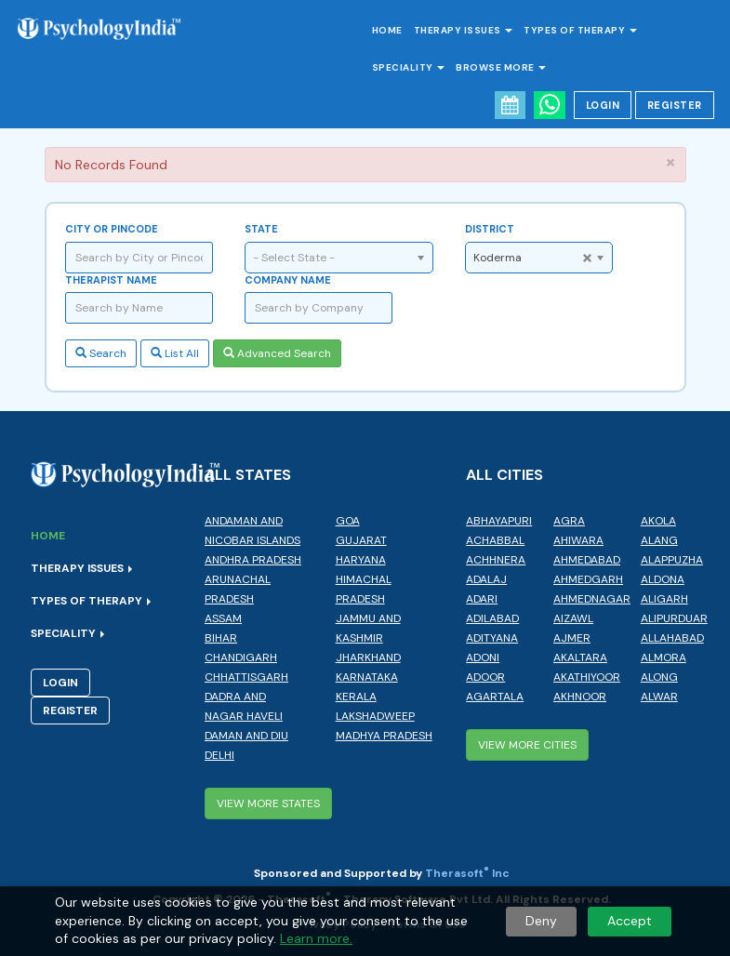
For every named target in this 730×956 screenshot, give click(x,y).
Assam (223, 618)
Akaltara (580, 657)
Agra (569, 520)
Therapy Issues (463, 30)
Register (674, 105)
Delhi (219, 755)
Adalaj (486, 579)
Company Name (288, 279)
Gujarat (361, 540)
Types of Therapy (580, 30)
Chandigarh (241, 657)
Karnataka (367, 677)
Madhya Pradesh (384, 735)
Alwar (659, 696)
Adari (482, 598)
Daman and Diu (246, 735)
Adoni (482, 657)
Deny (541, 920)
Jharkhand (368, 657)
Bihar (221, 638)
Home (387, 30)
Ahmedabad (586, 559)
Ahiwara (578, 540)
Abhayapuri (499, 520)
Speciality (408, 67)
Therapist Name (111, 279)
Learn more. (316, 938)
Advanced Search (277, 353)
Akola (658, 520)
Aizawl (573, 618)
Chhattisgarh (246, 677)
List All (175, 353)
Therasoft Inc (467, 873)
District (489, 228)
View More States (268, 803)
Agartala (495, 696)
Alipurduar (674, 618)
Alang (659, 540)
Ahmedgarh (588, 579)
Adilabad (492, 618)
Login (603, 105)
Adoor (485, 677)
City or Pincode (111, 228)
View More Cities (527, 744)
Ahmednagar (591, 598)
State (261, 228)
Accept (629, 920)
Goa (348, 520)
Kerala (356, 696)
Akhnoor (579, 696)
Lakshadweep (375, 716)
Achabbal (495, 540)
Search (100, 353)
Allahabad (672, 638)
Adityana (492, 638)
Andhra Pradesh (253, 559)
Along (659, 677)
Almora (663, 657)
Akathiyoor (586, 677)
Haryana (361, 559)
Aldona (662, 579)
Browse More (501, 67)
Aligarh (664, 598)
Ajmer (572, 638)
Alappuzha (672, 559)
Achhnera (495, 559)
